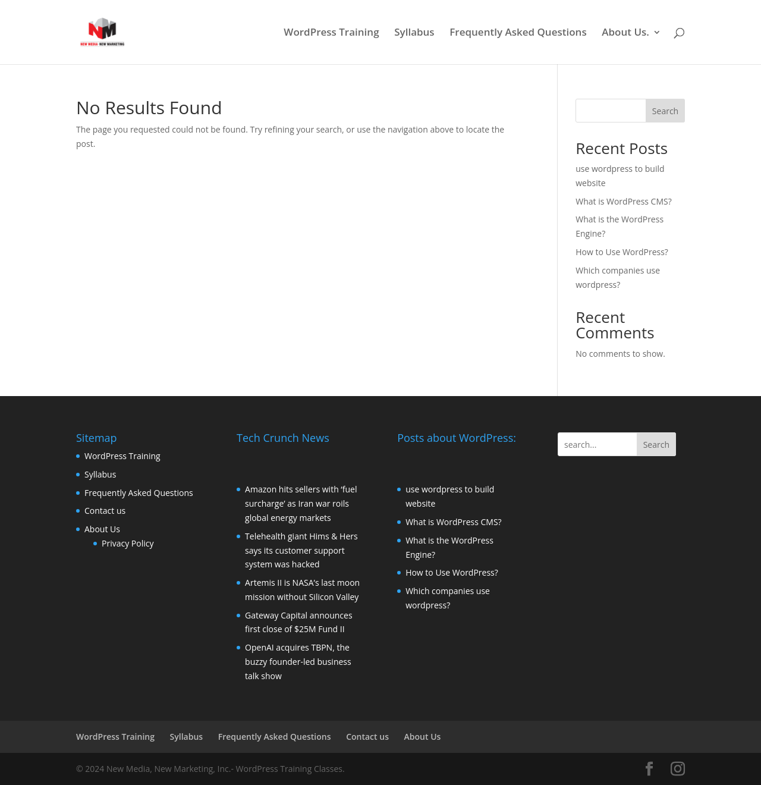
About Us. (625, 33)
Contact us (104, 510)
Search (665, 111)
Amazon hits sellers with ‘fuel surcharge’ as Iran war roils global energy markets (301, 503)
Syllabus (414, 33)
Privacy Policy (127, 543)
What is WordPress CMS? (624, 201)
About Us (102, 529)
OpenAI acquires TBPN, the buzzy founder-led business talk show (298, 662)
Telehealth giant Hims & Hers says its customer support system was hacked (301, 550)
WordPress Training (331, 33)
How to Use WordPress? (622, 252)
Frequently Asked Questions (517, 33)
